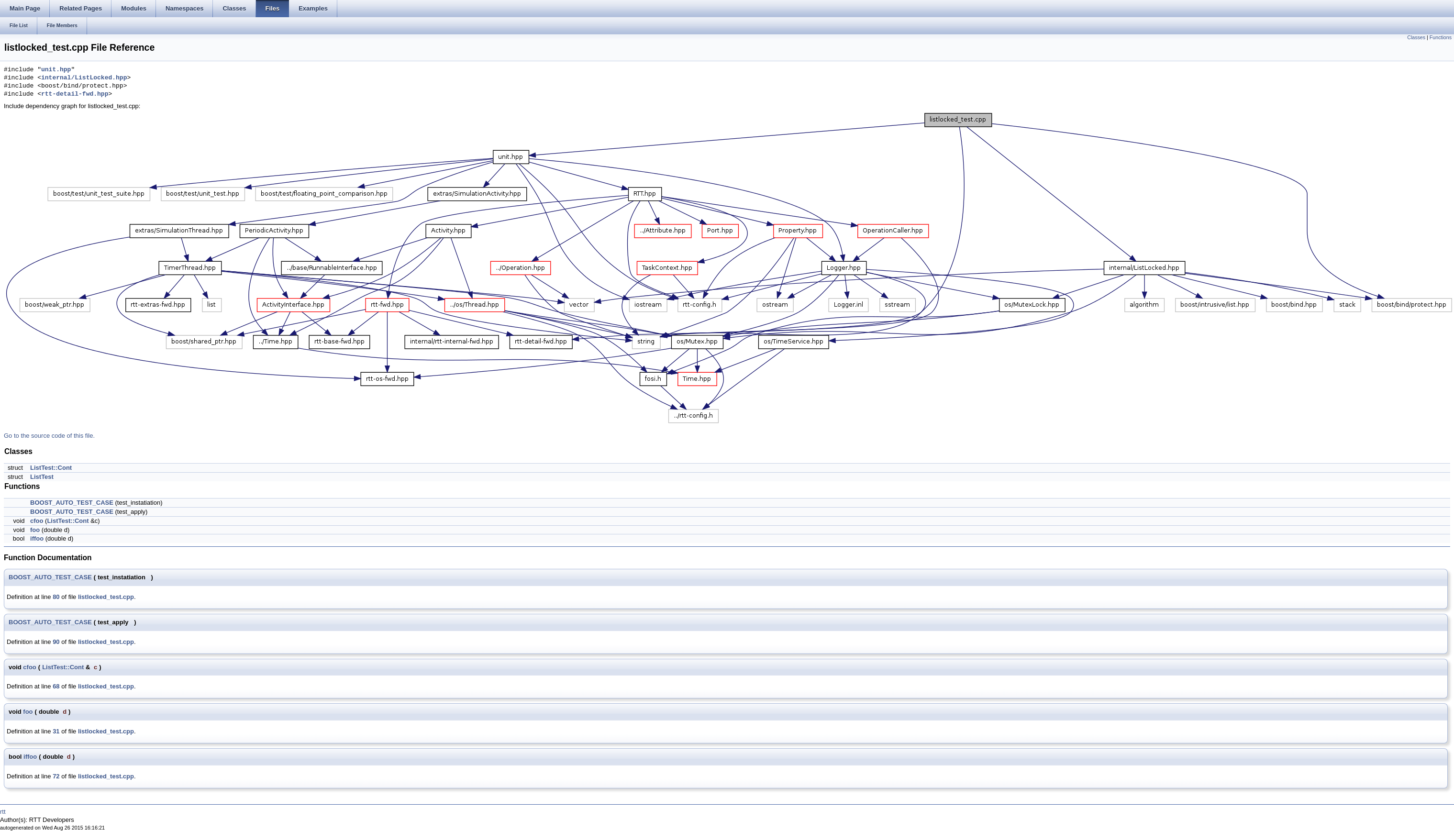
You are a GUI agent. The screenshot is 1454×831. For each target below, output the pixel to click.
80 (56, 596)
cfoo (36, 520)
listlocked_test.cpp (106, 596)
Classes (1416, 37)
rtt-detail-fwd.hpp (74, 94)
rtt (3, 811)
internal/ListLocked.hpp (84, 78)
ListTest (42, 476)
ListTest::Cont (51, 467)
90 (56, 641)
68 (56, 686)
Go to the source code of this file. (49, 435)
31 (56, 731)
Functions (1441, 37)
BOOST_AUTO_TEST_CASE (71, 502)
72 (56, 776)
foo (35, 529)
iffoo (37, 538)
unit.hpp (56, 70)
